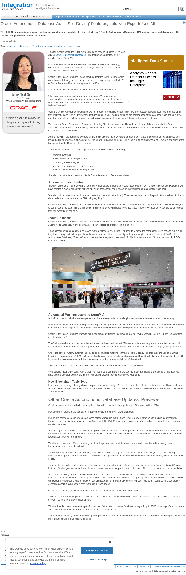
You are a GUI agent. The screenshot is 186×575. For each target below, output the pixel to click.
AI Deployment (89, 16)
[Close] (110, 542)
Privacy (120, 566)
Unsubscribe (144, 566)
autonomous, (12, 46)
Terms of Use (130, 566)
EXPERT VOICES (39, 16)
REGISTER (171, 97)
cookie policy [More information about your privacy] (38, 563)
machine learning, (54, 46)
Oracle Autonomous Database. (71, 55)
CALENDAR (20, 16)
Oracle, (79, 46)
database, (24, 46)
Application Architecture (67, 16)
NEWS (7, 16)
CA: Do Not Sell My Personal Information (168, 566)
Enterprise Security (133, 16)
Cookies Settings (97, 559)
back (3, 531)
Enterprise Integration (110, 16)
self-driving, (69, 46)
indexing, (40, 46)
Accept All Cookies (97, 550)
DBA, (32, 46)
